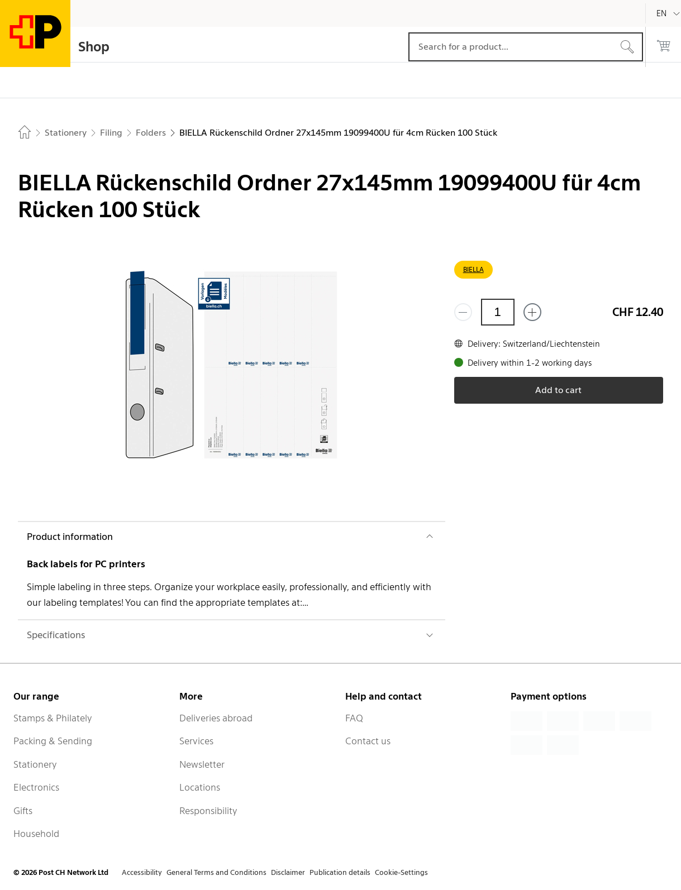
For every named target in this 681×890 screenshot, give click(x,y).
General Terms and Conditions (216, 872)
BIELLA (473, 269)
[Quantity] (498, 312)
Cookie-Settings (401, 872)
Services (196, 741)
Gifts (22, 810)
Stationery (35, 764)
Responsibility (208, 810)
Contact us (367, 741)
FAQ (354, 718)
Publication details (339, 872)
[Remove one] (463, 312)
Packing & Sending (52, 741)
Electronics (36, 787)
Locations (199, 787)
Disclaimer (288, 872)
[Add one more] (532, 312)
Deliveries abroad (216, 718)
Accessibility (142, 872)
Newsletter (202, 764)
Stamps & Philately (52, 718)
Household (36, 833)
